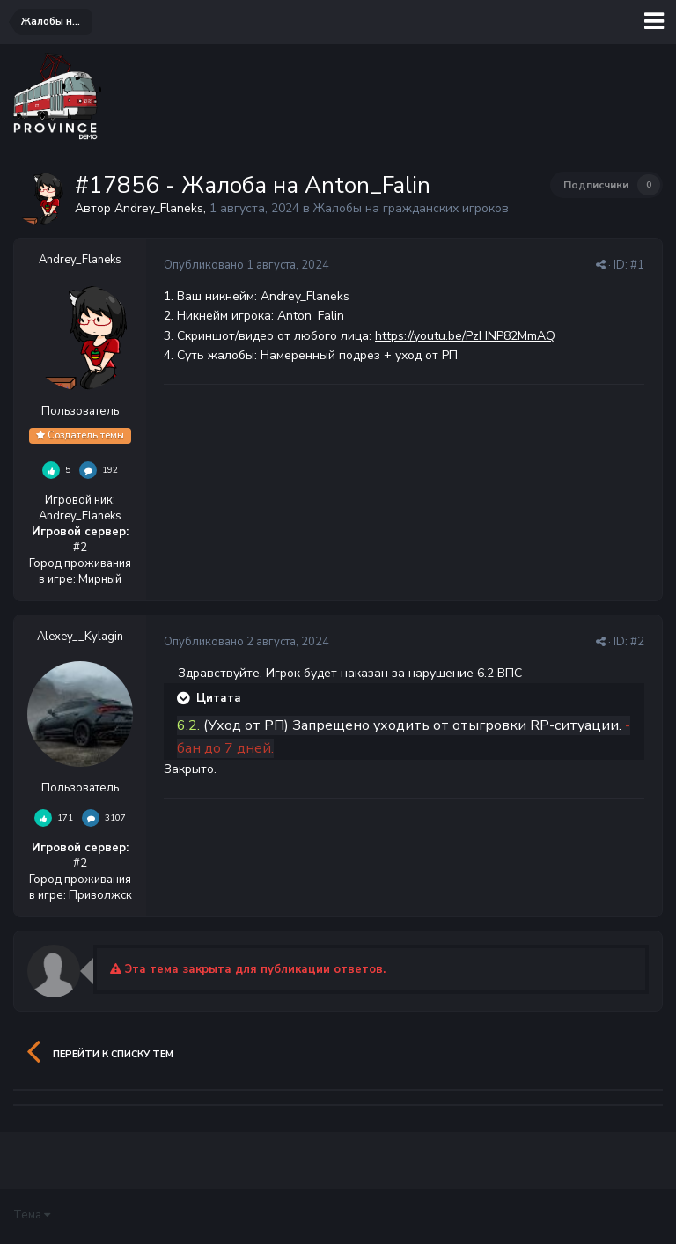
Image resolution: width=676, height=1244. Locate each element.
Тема (31, 1215)
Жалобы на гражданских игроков (411, 208)
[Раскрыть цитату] (185, 698)
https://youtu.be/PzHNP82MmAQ (465, 336)
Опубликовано (246, 265)
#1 (637, 265)
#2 (637, 642)
